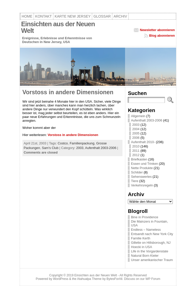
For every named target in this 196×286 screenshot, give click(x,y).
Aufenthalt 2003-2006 (100, 148)
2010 (135, 146)
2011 (135, 151)
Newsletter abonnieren (157, 30)
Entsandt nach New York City (152, 234)
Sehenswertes (141, 177)
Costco (63, 143)
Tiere (134, 181)
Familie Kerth (140, 238)
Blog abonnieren (162, 35)
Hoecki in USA (141, 247)
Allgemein (138, 116)
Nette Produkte (142, 168)
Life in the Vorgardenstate (149, 251)
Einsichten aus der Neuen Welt (58, 27)
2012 (135, 155)
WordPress (60, 279)
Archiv (120, 16)
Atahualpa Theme (89, 279)
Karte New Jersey (73, 16)
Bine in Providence (144, 217)
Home (27, 16)
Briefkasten (139, 159)
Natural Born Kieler (144, 255)
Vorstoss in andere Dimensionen (68, 92)
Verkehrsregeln (142, 185)
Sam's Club (50, 148)
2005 (135, 133)
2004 (135, 129)
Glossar (102, 16)
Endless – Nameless (146, 229)
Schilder (137, 172)
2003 (79, 148)
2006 (135, 138)
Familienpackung (82, 143)
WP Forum (152, 279)
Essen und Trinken (144, 164)
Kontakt (43, 16)
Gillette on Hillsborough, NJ (150, 242)
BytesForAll (114, 279)
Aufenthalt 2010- (143, 142)
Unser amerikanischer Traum (152, 260)
